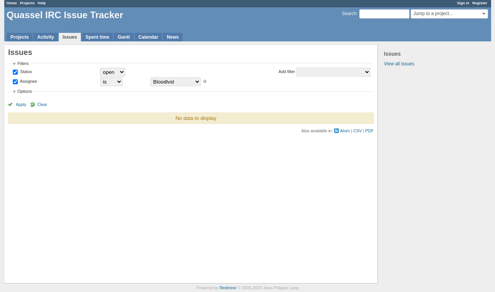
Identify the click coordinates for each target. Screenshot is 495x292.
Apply (21, 104)
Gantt (124, 37)
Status (25, 71)
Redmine (228, 287)
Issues (70, 37)
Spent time (97, 37)
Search (349, 13)
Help (42, 3)
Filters (23, 63)
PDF (369, 130)
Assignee (28, 81)
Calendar (148, 37)
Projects (27, 3)
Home (12, 3)
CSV (357, 130)
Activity (45, 37)
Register (480, 3)
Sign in (463, 3)
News (173, 37)
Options (24, 91)
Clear (42, 104)
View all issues (399, 64)
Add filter (286, 71)
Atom (345, 130)
